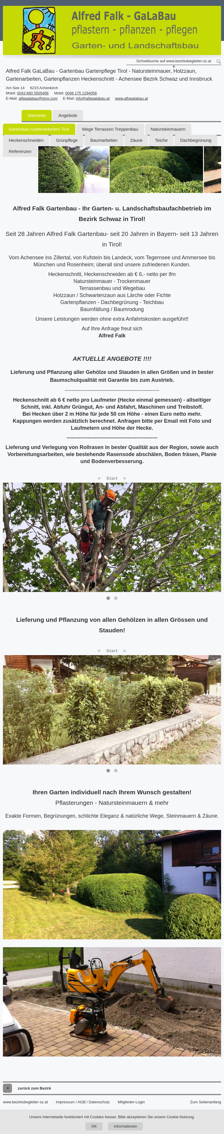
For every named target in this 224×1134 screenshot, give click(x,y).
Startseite (36, 115)
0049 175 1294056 (81, 93)
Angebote (67, 115)
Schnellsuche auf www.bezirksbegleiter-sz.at (173, 61)
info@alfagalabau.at (93, 98)
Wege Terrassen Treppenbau (110, 129)
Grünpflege (67, 140)
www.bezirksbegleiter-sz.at (25, 1102)
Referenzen (20, 151)
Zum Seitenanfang (205, 1102)
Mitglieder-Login (131, 1102)
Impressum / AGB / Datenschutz (83, 1102)
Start (112, 478)
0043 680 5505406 (32, 93)
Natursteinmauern (168, 129)
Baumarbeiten (103, 140)
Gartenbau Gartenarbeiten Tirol (39, 129)
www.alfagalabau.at (131, 98)
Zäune (136, 140)
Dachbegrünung (195, 140)
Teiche (161, 140)
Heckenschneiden (26, 140)
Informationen (125, 1126)
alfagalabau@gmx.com (38, 98)
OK (94, 1126)
